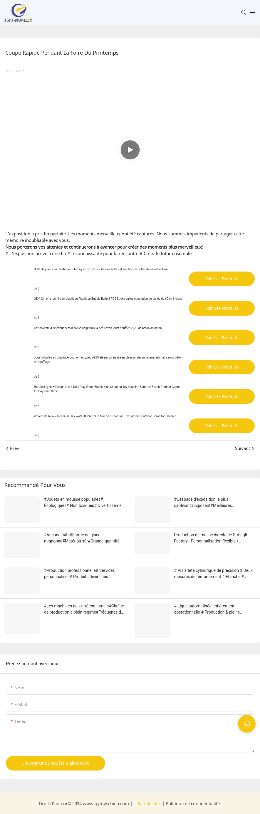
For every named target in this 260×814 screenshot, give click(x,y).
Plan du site (148, 803)
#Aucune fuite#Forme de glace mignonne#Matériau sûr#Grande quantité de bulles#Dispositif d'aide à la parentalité (84, 538)
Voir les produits (221, 279)
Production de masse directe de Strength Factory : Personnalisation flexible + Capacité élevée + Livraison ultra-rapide (211, 538)
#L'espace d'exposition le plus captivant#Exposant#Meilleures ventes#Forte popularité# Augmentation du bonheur (213, 503)
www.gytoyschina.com (106, 803)
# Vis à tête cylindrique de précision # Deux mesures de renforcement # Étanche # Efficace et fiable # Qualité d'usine (213, 574)
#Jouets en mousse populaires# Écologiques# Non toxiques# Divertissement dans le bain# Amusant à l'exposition (84, 503)
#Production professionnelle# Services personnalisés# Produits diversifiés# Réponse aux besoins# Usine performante (82, 574)
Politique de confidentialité (192, 803)
